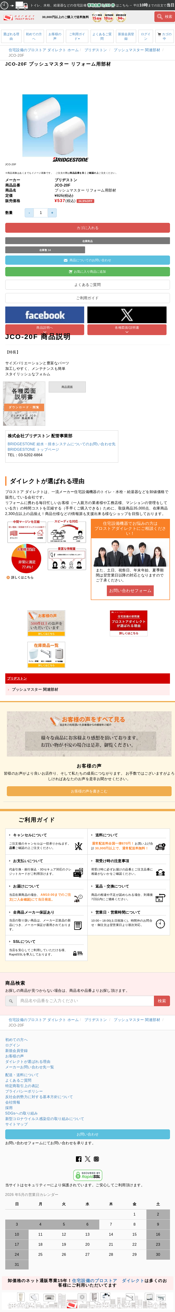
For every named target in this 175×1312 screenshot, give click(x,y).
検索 (164, 16)
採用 (9, 1108)
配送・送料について (22, 1075)
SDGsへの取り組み (21, 1113)
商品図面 (67, 387)
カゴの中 (164, 36)
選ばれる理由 (11, 36)
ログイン (146, 36)
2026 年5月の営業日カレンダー (32, 1195)
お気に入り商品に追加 (87, 271)
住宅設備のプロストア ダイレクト (108, 1280)
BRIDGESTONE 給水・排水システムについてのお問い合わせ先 (62, 444)
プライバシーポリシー (24, 1091)
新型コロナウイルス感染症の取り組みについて (44, 1119)
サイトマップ (16, 1124)
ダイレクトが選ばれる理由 (28, 1062)
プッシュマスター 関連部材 (137, 50)
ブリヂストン (96, 50)
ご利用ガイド (77, 36)
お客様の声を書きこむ (89, 791)
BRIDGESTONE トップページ (33, 449)
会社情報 (12, 1102)
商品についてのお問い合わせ (87, 260)
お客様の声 (54, 36)
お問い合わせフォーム (130, 590)
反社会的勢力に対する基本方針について (39, 1097)
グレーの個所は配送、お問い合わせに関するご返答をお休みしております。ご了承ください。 (87, 1194)
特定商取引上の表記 (22, 1086)
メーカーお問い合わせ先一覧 (29, 1067)
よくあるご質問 (102, 36)
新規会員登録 (126, 36)
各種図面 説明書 (24, 403)
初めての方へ (34, 36)
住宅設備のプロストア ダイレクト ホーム (44, 50)
